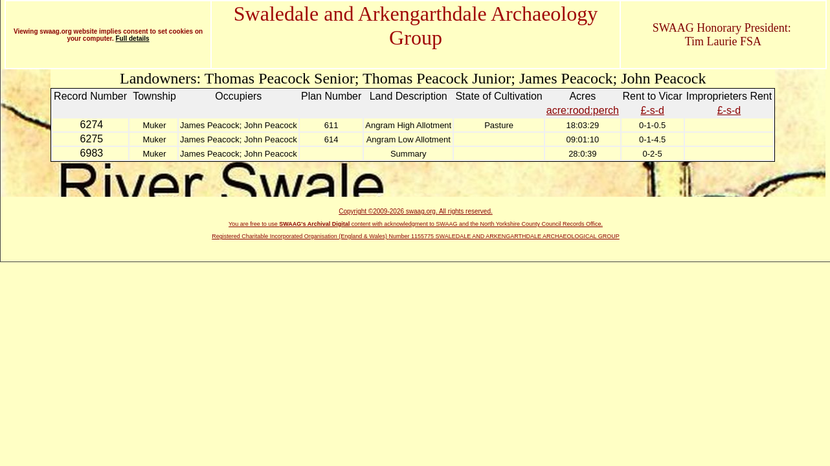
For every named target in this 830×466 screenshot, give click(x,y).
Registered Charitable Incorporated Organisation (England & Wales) (300, 236)
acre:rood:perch (582, 110)
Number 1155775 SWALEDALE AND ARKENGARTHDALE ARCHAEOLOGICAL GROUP (504, 236)
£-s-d (652, 110)
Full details (132, 38)
